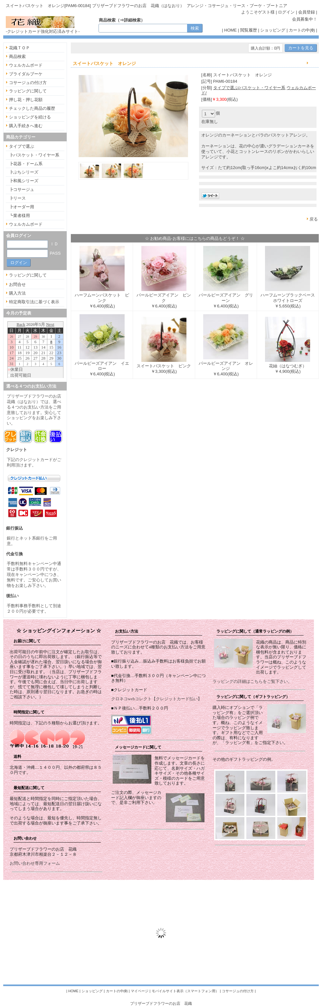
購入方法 (17, 293)
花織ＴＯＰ (19, 47)
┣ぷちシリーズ (23, 172)
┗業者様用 (19, 215)
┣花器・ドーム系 (26, 163)
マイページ (139, 991)
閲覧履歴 (248, 30)
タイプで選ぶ (21, 146)
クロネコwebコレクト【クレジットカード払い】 (156, 698)
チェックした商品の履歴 (32, 108)
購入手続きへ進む (26, 125)
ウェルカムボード (26, 65)
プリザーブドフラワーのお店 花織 (161, 1003)
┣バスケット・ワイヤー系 (34, 155)
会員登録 (306, 12)
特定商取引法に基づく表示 (34, 301)
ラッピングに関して (28, 91)
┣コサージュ (21, 189)
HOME (230, 30)
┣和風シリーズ (23, 180)
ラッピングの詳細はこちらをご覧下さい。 (252, 681)
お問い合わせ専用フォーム (35, 863)
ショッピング (272, 30)
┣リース (17, 198)
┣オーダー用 (21, 206)
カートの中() (302, 30)
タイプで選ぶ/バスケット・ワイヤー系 (249, 87)
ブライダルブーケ (26, 73)
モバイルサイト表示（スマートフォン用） (185, 991)
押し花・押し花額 (26, 99)
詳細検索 (132, 20)
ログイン (286, 12)
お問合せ (17, 284)
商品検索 (17, 56)
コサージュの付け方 (28, 82)
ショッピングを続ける (30, 117)
